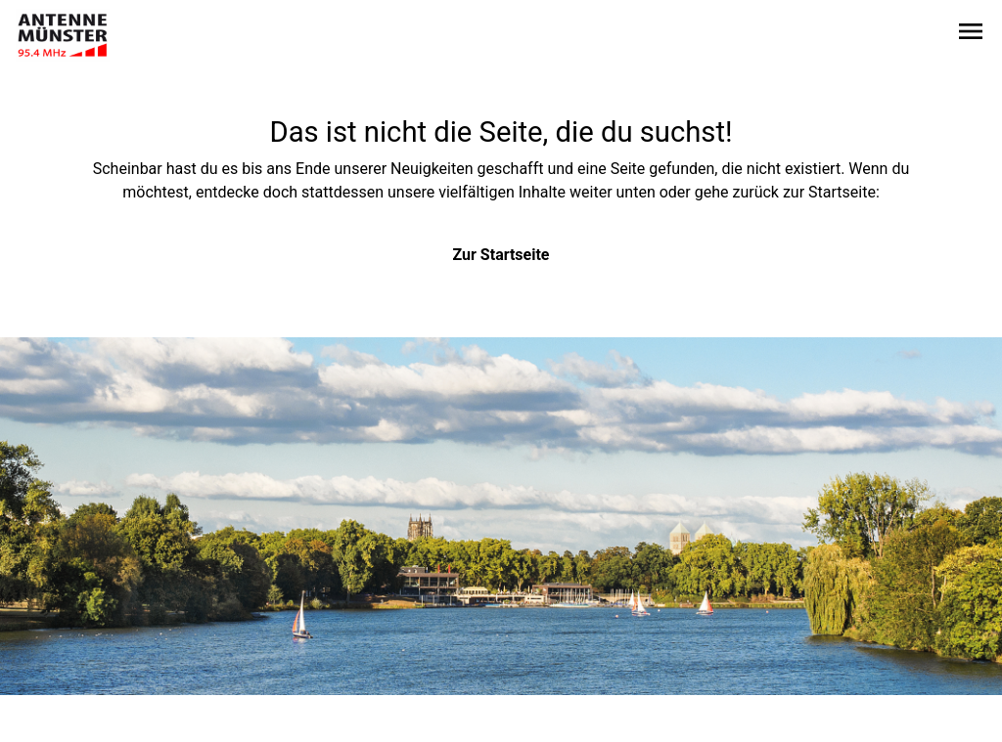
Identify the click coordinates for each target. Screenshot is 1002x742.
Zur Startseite (501, 254)
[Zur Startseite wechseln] (63, 35)
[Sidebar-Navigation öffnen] (970, 35)
